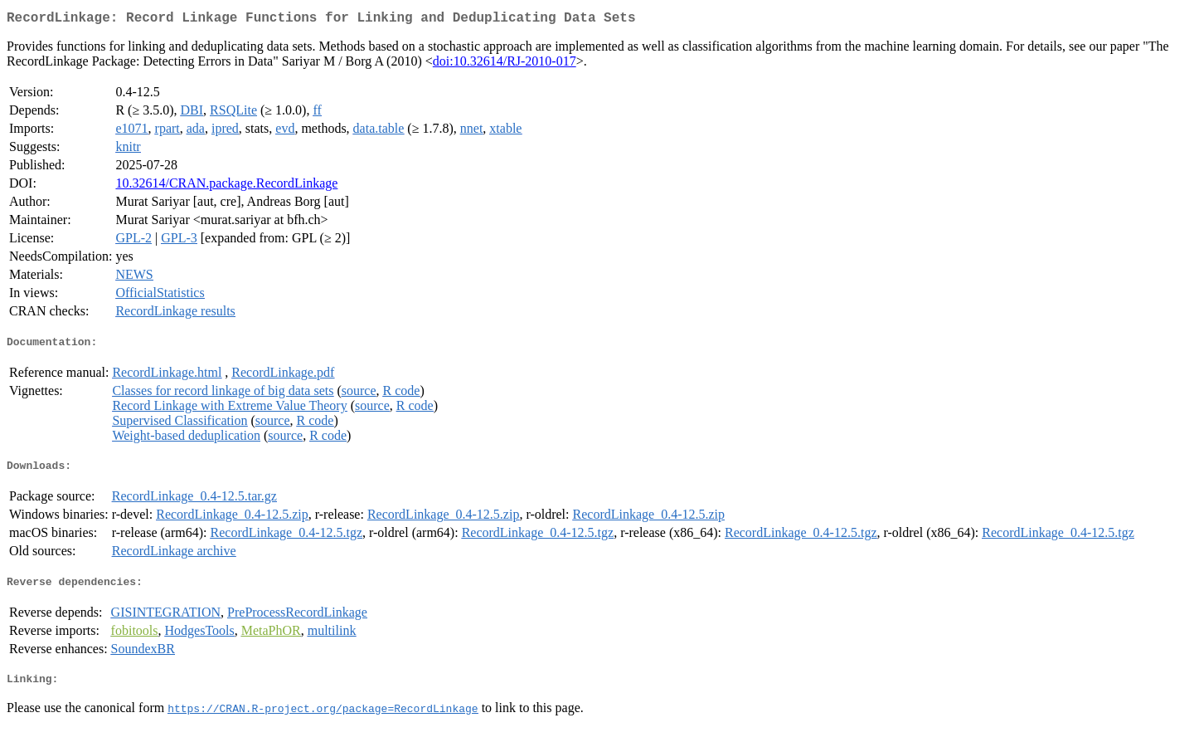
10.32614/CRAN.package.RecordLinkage (226, 186)
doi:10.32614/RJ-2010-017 (504, 64)
